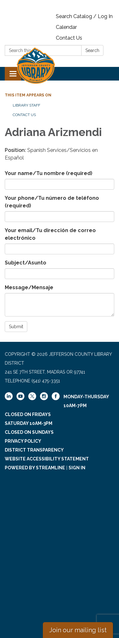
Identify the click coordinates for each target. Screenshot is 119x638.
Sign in (77, 467)
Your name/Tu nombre (48, 173)
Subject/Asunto (25, 263)
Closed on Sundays (29, 432)
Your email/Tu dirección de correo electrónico (50, 234)
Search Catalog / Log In (84, 16)
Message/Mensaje (29, 287)
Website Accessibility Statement (47, 458)
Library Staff (26, 105)
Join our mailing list (78, 630)
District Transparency (34, 449)
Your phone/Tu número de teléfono (52, 202)
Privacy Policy (23, 441)
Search (92, 50)
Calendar (66, 27)
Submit (16, 326)
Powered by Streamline (35, 467)
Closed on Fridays (28, 414)
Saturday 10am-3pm (28, 423)
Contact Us (69, 38)
